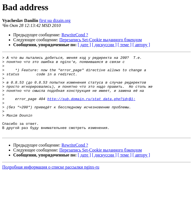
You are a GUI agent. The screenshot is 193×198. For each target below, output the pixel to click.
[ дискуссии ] (104, 44)
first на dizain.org (55, 20)
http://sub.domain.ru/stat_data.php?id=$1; (91, 107)
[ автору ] (141, 44)
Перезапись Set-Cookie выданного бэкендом (100, 39)
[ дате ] (84, 44)
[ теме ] (124, 44)
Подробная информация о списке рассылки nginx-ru (50, 182)
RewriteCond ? (74, 34)
